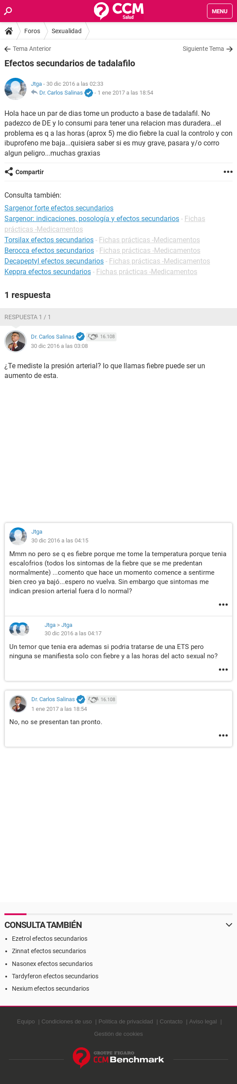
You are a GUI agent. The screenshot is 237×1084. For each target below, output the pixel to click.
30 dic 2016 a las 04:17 (73, 633)
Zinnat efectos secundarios (49, 950)
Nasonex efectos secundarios (52, 963)
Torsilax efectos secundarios (49, 240)
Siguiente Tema (203, 48)
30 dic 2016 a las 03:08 (59, 346)
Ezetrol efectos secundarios (49, 938)
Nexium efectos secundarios (50, 988)
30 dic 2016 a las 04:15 (59, 540)
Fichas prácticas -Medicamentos (149, 240)
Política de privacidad (125, 1021)
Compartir (29, 172)
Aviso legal (203, 1021)
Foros (32, 30)
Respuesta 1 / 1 (27, 317)
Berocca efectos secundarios (49, 250)
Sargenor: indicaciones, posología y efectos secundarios (91, 218)
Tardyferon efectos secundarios (55, 976)
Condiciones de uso (66, 1021)
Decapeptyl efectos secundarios (54, 261)
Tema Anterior (32, 48)
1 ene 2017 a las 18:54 (125, 92)
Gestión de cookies (118, 1034)
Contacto (171, 1021)
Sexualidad (67, 30)
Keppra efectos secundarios (47, 271)
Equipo (25, 1021)
